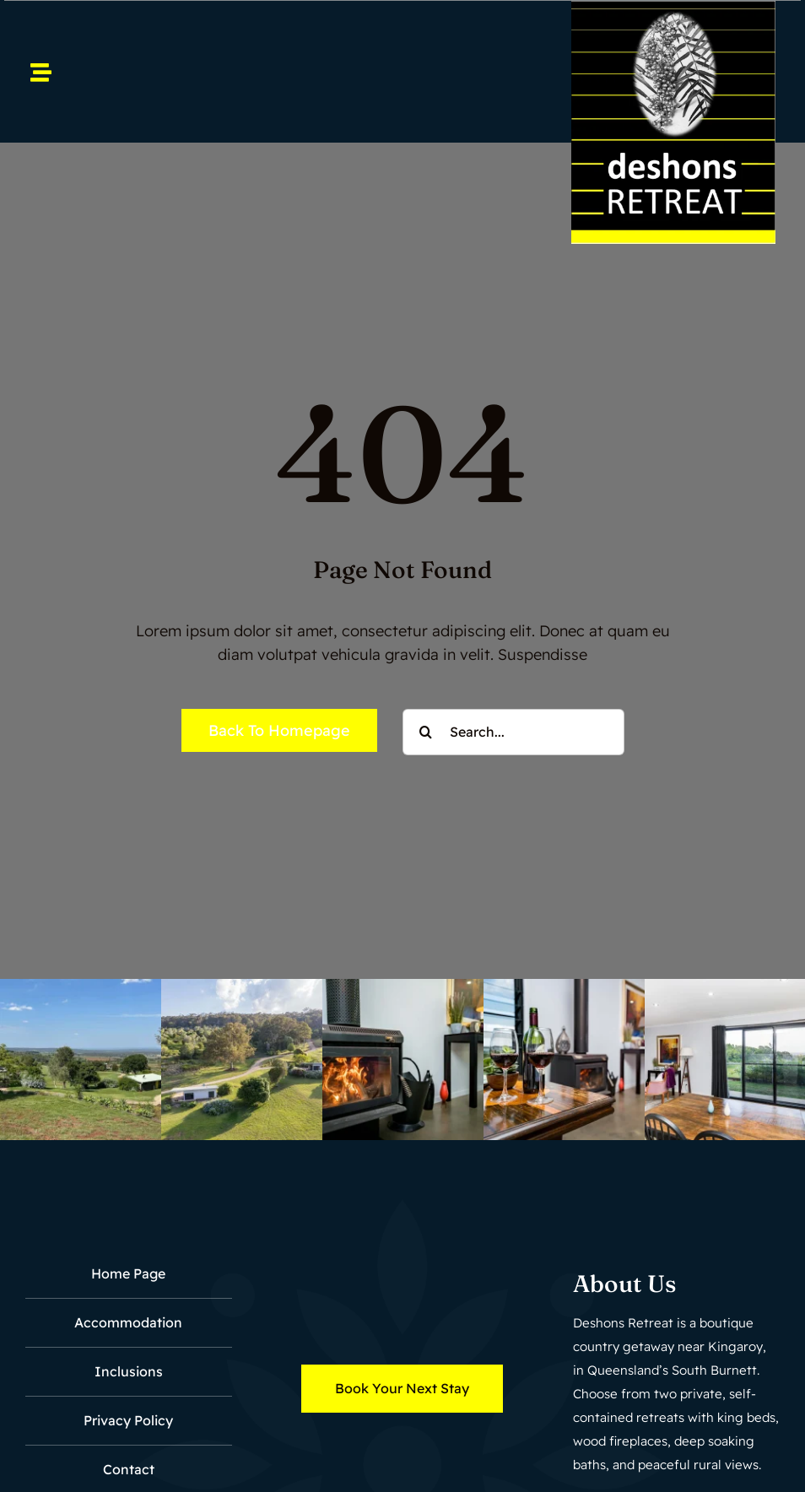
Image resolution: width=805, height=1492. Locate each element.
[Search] (425, 732)
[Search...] (513, 732)
